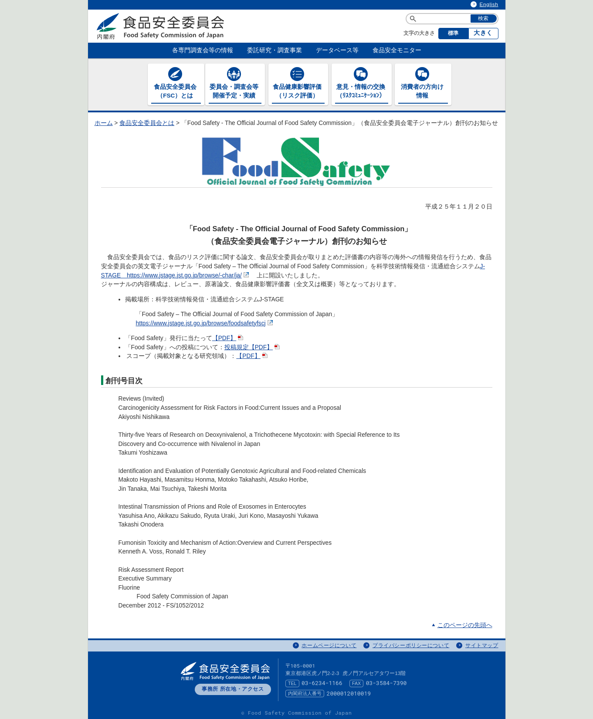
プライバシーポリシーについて (411, 644)
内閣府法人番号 (305, 692)
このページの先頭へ (464, 623)
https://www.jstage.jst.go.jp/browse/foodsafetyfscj (205, 321)
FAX (356, 681)
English (489, 4)
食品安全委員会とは (146, 121)
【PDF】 (228, 337)
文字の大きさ (419, 33)
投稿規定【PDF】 (253, 345)
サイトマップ (481, 644)
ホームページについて (329, 644)
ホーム (104, 121)
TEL (292, 681)
